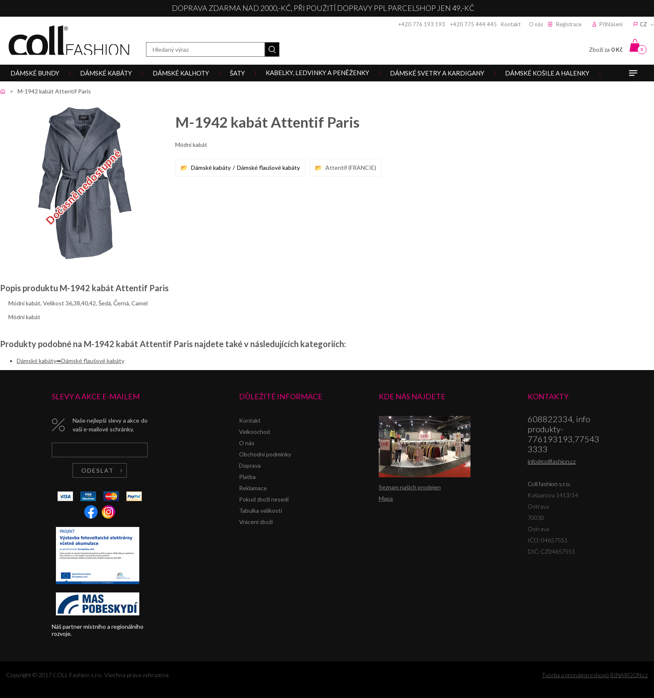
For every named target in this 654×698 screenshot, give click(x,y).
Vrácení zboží (256, 521)
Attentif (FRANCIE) (350, 167)
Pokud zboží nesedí (264, 499)
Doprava (250, 465)
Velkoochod (254, 431)
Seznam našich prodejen (410, 487)
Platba (247, 476)
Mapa (386, 498)
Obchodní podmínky (265, 454)
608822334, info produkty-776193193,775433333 (563, 434)
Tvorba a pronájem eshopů (575, 674)
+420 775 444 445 (473, 24)
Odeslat (97, 470)
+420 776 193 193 (421, 24)
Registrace (568, 24)
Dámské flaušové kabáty (268, 167)
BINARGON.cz (629, 674)
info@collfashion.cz (552, 461)
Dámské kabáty (211, 167)
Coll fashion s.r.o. (68, 40)
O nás (536, 24)
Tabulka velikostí (260, 510)
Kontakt (511, 24)
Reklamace (253, 487)
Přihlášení (611, 24)
